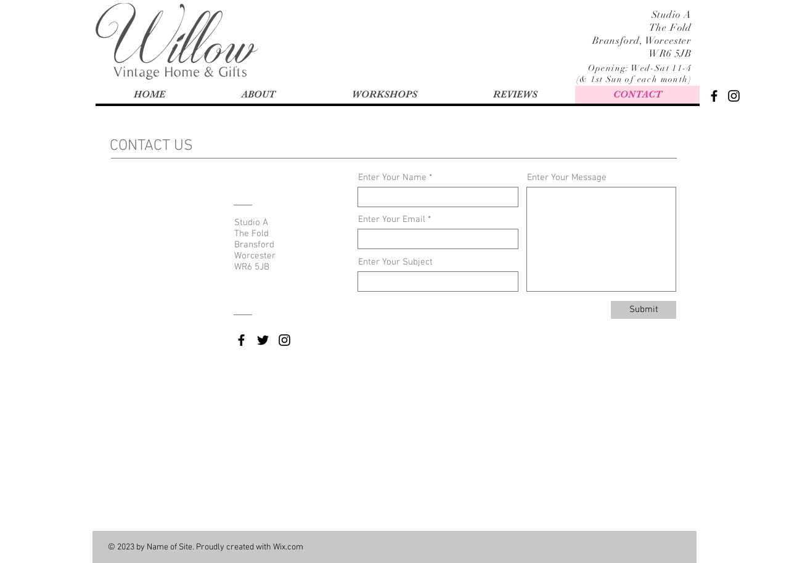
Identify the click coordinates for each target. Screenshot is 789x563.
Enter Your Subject (395, 262)
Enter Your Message (567, 178)
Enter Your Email (391, 219)
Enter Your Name (392, 178)
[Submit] (643, 310)
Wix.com (288, 547)
